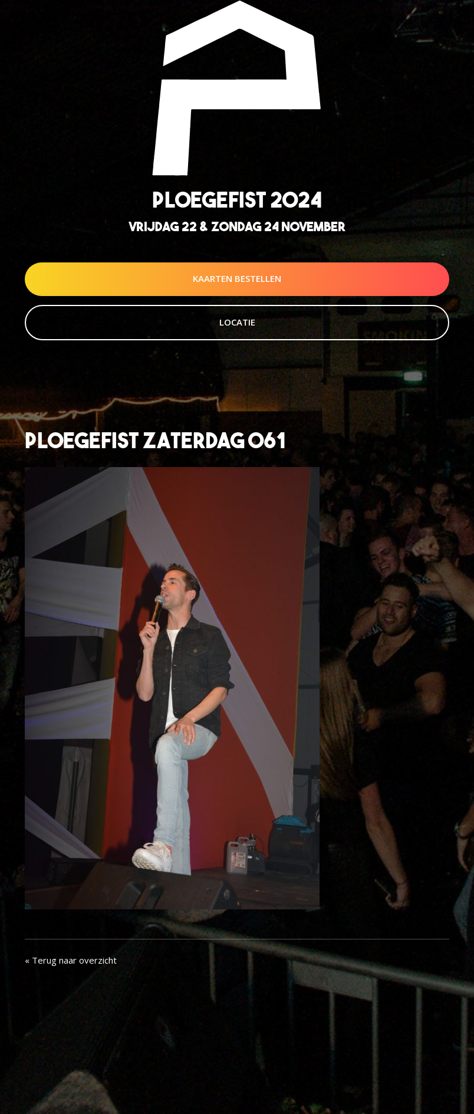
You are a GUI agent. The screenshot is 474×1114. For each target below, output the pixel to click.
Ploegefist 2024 (237, 199)
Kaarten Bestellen (237, 278)
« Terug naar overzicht (71, 960)
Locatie (237, 322)
